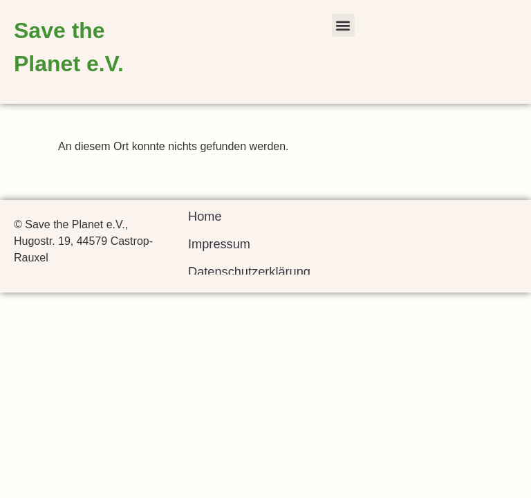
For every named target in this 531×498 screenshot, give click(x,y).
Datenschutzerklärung (249, 272)
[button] (343, 25)
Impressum (219, 244)
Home (205, 216)
